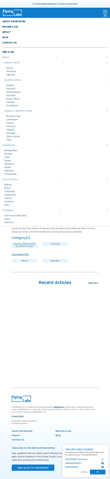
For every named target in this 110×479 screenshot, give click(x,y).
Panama (9, 201)
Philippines (10, 174)
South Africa (13, 98)
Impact (6, 32)
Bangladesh (10, 150)
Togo (8, 139)
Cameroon (12, 119)
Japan (7, 160)
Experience (71, 467)
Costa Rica (10, 194)
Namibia (11, 95)
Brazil (7, 188)
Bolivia (8, 184)
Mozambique (13, 92)
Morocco (11, 126)
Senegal (10, 133)
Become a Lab (10, 26)
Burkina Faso (13, 116)
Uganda (10, 74)
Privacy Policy (18, 416)
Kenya (9, 68)
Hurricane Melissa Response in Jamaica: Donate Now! (55, 4)
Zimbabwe (12, 105)
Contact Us (9, 42)
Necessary (76, 459)
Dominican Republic (15, 215)
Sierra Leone (13, 136)
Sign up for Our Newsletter (33, 467)
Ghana (9, 123)
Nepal (7, 167)
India (7, 157)
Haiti (7, 219)
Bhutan (8, 153)
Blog (5, 37)
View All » (93, 283)
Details (84, 472)
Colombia (9, 191)
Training (55, 244)
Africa (24, 260)
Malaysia (9, 164)
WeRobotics (58, 407)
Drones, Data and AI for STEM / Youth (24, 245)
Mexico (8, 198)
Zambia (10, 102)
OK (97, 472)
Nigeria (10, 129)
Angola (10, 85)
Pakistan (9, 170)
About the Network (13, 21)
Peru (7, 205)
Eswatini (11, 88)
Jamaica (8, 222)
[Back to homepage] (12, 13)
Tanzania (11, 71)
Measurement (73, 463)
